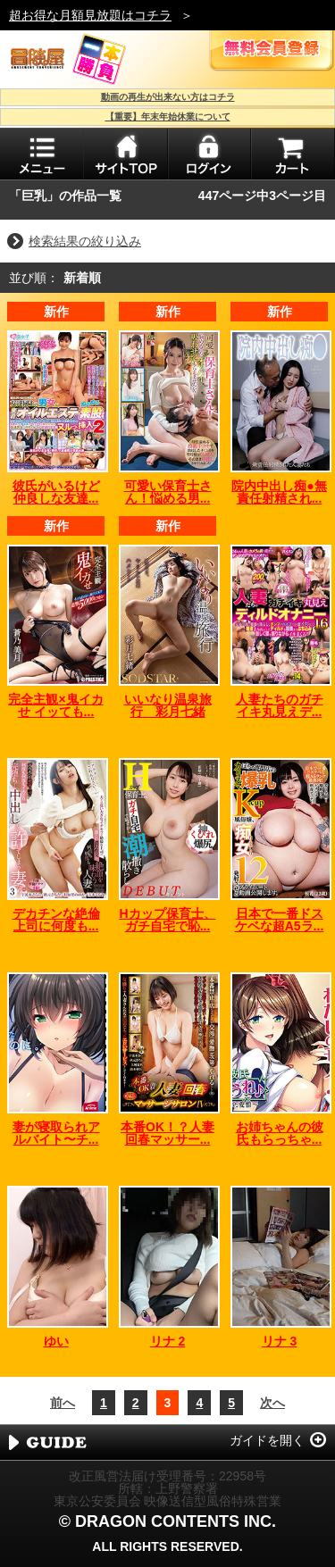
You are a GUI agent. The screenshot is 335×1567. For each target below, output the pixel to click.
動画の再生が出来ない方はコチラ (168, 97)
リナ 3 (279, 1341)
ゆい (56, 1341)
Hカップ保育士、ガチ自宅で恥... (167, 919)
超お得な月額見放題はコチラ (90, 15)
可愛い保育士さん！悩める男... (168, 492)
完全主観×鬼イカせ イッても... (55, 705)
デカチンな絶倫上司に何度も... (56, 919)
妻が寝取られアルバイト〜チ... (56, 1133)
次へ (272, 1403)
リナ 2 (168, 1341)
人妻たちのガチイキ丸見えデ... (279, 705)
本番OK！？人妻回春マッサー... (167, 1133)
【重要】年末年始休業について (167, 116)
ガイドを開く (267, 1440)
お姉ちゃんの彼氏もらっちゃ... (279, 1133)
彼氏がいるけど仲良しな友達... (56, 492)
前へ (62, 1403)
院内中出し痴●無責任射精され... (278, 492)
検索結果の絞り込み (85, 241)
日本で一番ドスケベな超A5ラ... (279, 919)
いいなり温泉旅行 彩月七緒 (168, 705)
